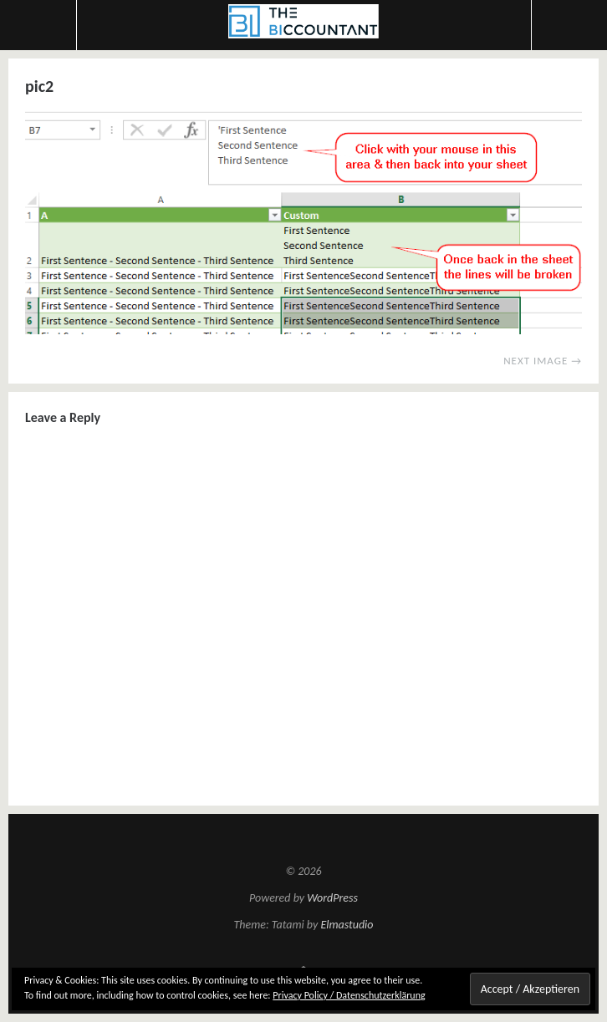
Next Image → (542, 360)
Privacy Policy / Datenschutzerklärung (349, 995)
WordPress (332, 898)
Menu (38, 25)
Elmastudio (346, 925)
